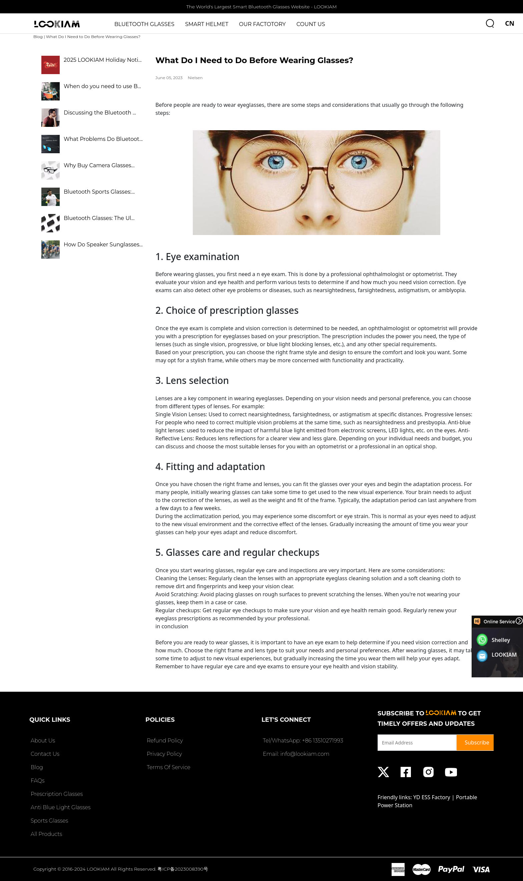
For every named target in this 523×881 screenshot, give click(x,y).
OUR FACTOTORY (262, 24)
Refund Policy (164, 740)
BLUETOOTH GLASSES (144, 24)
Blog (38, 36)
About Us (42, 740)
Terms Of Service (167, 767)
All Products (45, 834)
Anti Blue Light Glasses (60, 807)
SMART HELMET (206, 24)
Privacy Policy (163, 754)
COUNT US (311, 24)
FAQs (36, 781)
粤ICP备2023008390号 (182, 869)
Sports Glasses (48, 821)
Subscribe (477, 742)
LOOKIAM (504, 654)
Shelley (501, 640)
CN (509, 23)
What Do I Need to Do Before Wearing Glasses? (93, 36)
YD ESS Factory (431, 797)
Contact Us (44, 754)
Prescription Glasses (56, 794)
